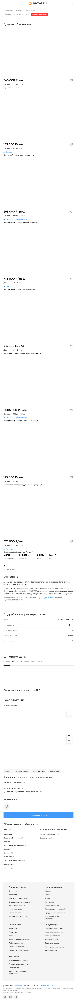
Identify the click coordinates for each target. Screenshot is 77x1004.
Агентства (13, 932)
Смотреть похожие (38, 815)
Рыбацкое (8, 857)
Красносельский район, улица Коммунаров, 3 (23, 485)
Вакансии (13, 895)
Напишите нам (46, 986)
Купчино (7, 853)
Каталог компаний (16, 947)
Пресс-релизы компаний (55, 909)
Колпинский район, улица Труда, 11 (18, 552)
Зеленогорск (30, 10)
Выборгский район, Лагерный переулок (20, 222)
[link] (14, 10)
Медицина (54, 771)
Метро (8, 771)
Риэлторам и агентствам (55, 947)
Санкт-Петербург (47, 834)
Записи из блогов (52, 905)
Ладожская (8, 864)
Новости (48, 891)
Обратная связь (15, 913)
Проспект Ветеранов (13, 838)
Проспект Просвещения (14, 845)
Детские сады (39, 771)
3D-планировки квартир (19, 960)
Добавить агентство (17, 943)
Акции (47, 898)
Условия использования (18, 916)
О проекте (13, 891)
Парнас (7, 842)
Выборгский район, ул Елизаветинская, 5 (21, 421)
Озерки (7, 849)
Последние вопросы (53, 936)
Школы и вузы (22, 771)
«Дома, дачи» (49, 598)
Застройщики (14, 936)
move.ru (18, 986)
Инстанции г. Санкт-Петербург (53, 917)
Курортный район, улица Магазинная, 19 (21, 155)
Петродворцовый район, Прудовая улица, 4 (22, 353)
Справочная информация (19, 902)
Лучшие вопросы (51, 939)
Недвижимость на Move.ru (14, 10)
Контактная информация (19, 898)
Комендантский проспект (15, 860)
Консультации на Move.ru (55, 928)
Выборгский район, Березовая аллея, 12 (20, 289)
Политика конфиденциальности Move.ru (17, 992)
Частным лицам (51, 950)
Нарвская (8, 834)
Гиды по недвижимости (18, 964)
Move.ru (5, 990)
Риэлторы (13, 928)
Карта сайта (14, 968)
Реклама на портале (17, 905)
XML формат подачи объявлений (17, 972)
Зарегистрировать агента (19, 939)
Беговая (7, 868)
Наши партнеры (15, 909)
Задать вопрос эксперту (55, 932)
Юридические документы (55, 913)
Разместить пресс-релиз (19, 950)
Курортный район (11, 88)
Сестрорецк (45, 838)
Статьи (47, 895)
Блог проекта (50, 902)
